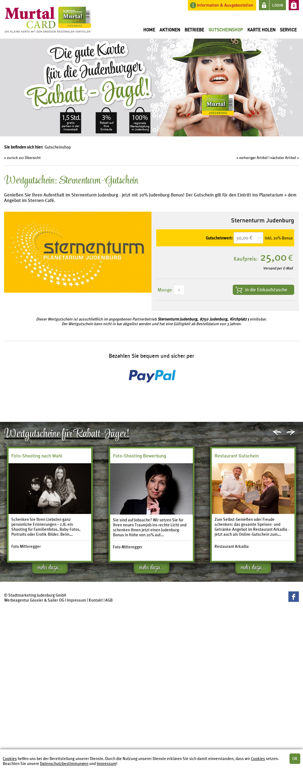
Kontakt (96, 600)
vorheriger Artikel (253, 157)
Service (288, 30)
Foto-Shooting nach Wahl (36, 456)
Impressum (106, 763)
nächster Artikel (283, 157)
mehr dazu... (50, 568)
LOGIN (277, 5)
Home (149, 30)
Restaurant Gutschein (237, 456)
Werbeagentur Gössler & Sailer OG (34, 600)
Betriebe (194, 30)
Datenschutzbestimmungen (64, 763)
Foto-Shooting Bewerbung (139, 456)
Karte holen (261, 30)
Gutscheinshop (226, 30)
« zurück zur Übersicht (22, 157)
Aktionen (169, 30)
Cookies (10, 758)
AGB (109, 600)
